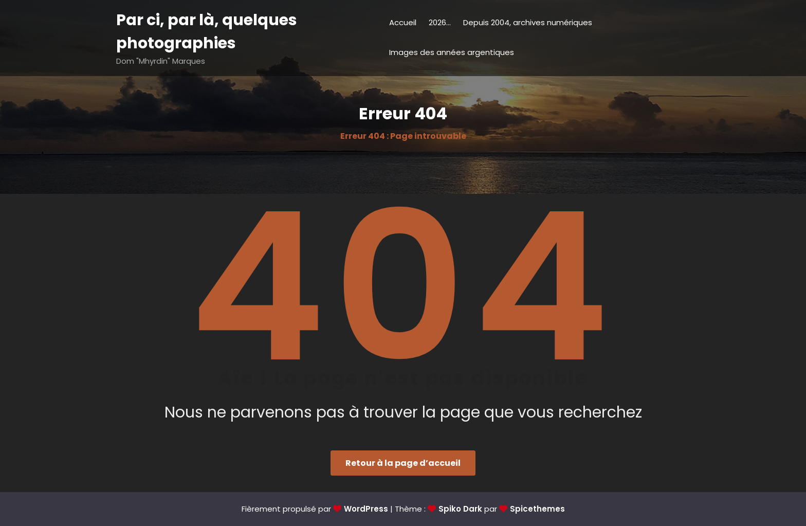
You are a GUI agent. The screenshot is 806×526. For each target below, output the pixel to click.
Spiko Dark (460, 508)
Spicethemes (537, 508)
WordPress (366, 508)
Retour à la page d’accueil (403, 463)
